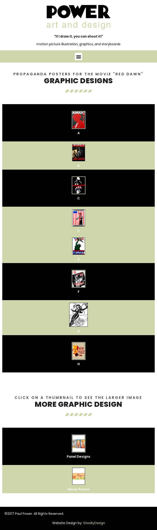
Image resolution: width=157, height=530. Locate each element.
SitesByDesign (94, 523)
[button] (78, 56)
